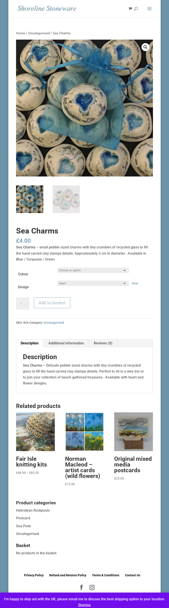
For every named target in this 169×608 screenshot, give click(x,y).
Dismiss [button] (84, 605)
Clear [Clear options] (135, 283)
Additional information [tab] (66, 343)
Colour (23, 274)
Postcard (23, 518)
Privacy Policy (34, 575)
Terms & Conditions (105, 575)
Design (23, 287)
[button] (145, 47)
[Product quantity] (22, 303)
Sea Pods (23, 526)
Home (20, 33)
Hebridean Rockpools (33, 510)
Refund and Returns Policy (67, 575)
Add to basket (52, 302)
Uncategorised (39, 33)
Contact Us (132, 575)
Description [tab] (30, 343)
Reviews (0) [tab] (103, 343)
